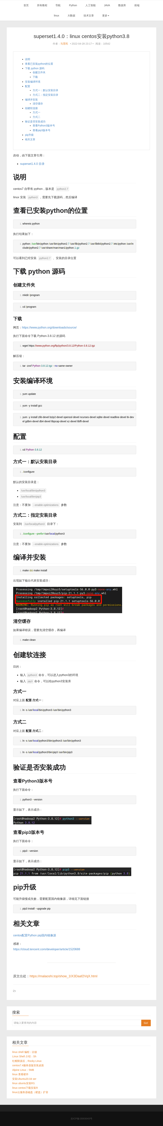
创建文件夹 (39, 72)
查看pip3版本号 (41, 130)
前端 (136, 5)
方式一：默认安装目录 (45, 90)
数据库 (122, 5)
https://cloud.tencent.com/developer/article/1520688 (46, 949)
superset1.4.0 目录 (32, 163)
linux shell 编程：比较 (24, 1052)
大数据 (71, 15)
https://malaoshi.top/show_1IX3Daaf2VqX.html (63, 976)
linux (56, 15)
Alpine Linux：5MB (23, 1069)
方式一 (36, 112)
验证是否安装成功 (35, 121)
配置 (27, 86)
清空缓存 (38, 103)
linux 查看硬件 (20, 1074)
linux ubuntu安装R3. (23, 1083)
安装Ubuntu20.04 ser (24, 1078)
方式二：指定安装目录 (45, 94)
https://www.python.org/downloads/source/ (49, 327)
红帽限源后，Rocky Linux (26, 1060)
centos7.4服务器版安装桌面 (28, 1065)
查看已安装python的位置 (39, 63)
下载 (35, 76)
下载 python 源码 (34, 68)
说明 (27, 59)
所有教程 (42, 5)
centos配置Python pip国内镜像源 (34, 935)
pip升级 (29, 134)
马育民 (64, 43)
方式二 (36, 116)
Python (73, 5)
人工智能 (90, 5)
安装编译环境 (32, 81)
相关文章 (30, 139)
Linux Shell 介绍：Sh (24, 1056)
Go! (146, 1022)
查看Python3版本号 (44, 125)
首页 (26, 5)
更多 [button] (105, 15)
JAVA (107, 5)
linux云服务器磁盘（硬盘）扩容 (30, 1092)
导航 (58, 5)
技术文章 (89, 15)
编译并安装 (31, 99)
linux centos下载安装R (25, 1087)
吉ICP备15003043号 (81, 1118)
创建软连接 (31, 108)
